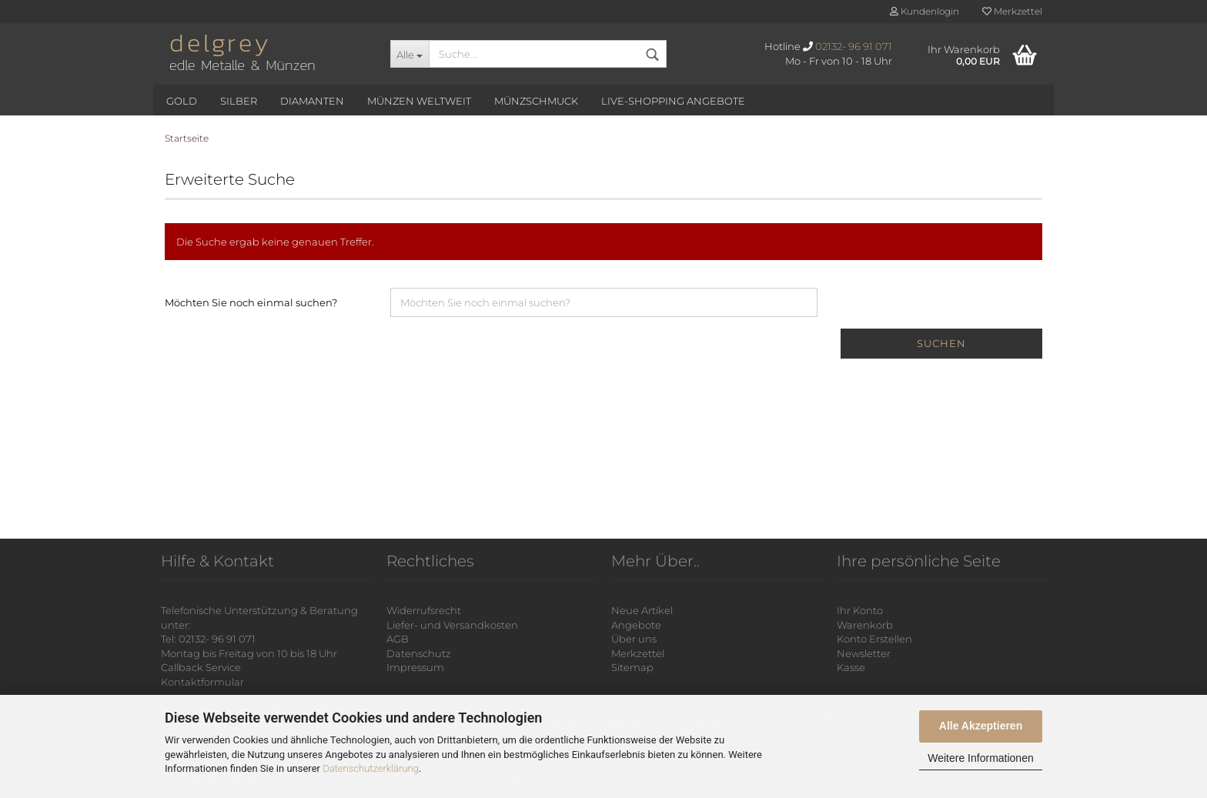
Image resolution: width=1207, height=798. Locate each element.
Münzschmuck (536, 101)
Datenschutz (418, 653)
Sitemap (632, 667)
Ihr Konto (860, 610)
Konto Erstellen (874, 639)
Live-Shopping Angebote (673, 101)
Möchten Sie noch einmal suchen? (251, 302)
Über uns (634, 639)
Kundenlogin (924, 11)
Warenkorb (865, 625)
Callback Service (201, 667)
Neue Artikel (642, 610)
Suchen (941, 343)
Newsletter (864, 653)
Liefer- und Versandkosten (452, 625)
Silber (238, 101)
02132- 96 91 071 (853, 46)
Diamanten (312, 101)
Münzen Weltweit (419, 101)
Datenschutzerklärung (371, 768)
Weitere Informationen (980, 758)
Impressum (415, 667)
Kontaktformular (202, 682)
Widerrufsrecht (423, 610)
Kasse (851, 667)
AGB (397, 639)
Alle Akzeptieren (980, 726)
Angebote (636, 625)
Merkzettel (1012, 11)
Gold (181, 101)
